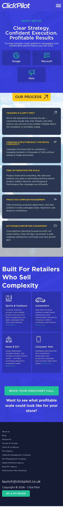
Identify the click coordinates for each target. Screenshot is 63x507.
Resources (6, 440)
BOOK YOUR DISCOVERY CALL (31, 391)
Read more (47, 364)
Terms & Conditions (10, 448)
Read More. (11, 326)
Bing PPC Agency (9, 467)
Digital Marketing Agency (13, 463)
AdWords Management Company (16, 456)
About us (6, 432)
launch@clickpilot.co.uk (21, 482)
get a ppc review (16, 494)
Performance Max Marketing (14, 471)
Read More (10, 367)
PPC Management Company (14, 460)
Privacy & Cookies (10, 444)
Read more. (40, 326)
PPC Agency (7, 452)
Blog (4, 436)
